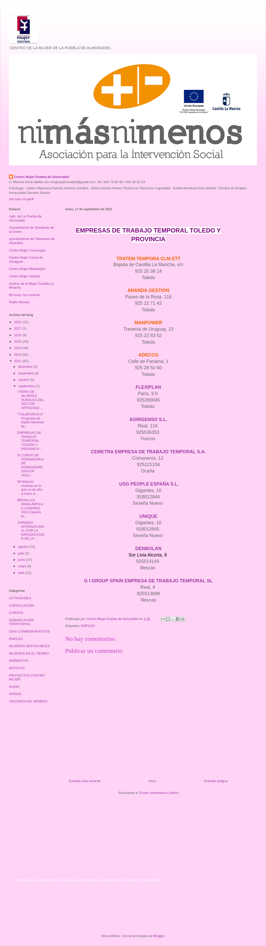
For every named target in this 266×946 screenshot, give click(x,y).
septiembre (27, 386)
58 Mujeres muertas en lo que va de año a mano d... (29, 488)
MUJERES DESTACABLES (29, 646)
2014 (18, 348)
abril (21, 573)
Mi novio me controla (24, 295)
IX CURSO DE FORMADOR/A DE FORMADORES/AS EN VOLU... (30, 465)
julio (21, 553)
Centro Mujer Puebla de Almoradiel (41, 177)
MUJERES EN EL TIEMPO (29, 653)
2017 (18, 328)
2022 (18, 322)
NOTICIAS (17, 668)
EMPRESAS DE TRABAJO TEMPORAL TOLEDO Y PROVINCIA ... (30, 440)
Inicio (152, 781)
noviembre (26, 373)
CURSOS (16, 613)
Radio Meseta (19, 302)
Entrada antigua (216, 781)
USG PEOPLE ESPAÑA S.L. (149, 484)
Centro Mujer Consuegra (27, 250)
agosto (23, 547)
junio (22, 560)
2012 (18, 361)
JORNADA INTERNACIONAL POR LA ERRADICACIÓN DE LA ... (30, 530)
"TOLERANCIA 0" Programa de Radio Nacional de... (30, 420)
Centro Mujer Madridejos (27, 269)
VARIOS (15, 694)
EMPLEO (88, 626)
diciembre (26, 367)
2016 (18, 335)
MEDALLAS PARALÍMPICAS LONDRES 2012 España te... (30, 508)
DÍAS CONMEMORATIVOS (29, 631)
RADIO (14, 687)
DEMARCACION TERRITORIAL (21, 622)
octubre (24, 380)
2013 (18, 354)
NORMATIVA (18, 661)
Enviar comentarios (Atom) (159, 793)
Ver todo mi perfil (21, 199)
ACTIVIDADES (20, 598)
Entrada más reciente (85, 781)
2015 (18, 341)
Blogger (158, 936)
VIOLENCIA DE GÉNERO (28, 701)
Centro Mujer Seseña (24, 276)
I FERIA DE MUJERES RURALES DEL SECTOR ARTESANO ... (30, 399)
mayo (22, 566)
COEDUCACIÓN (21, 605)
